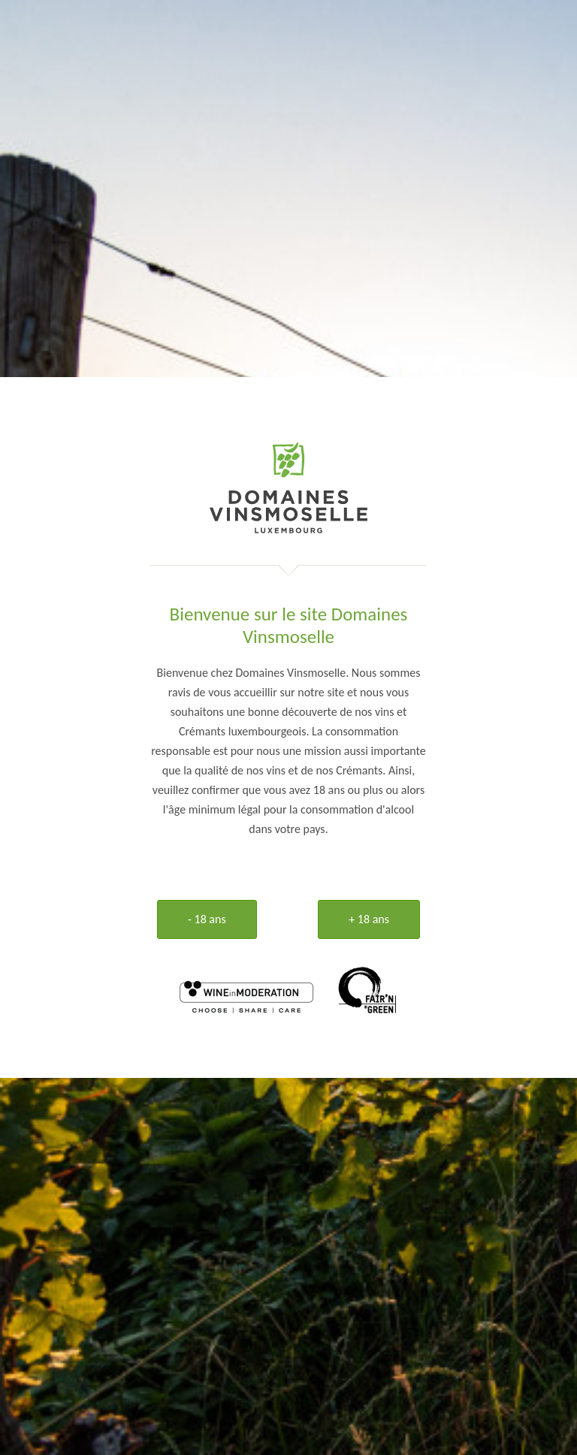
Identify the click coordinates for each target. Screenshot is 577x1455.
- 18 (207, 919)
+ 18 (369, 919)
